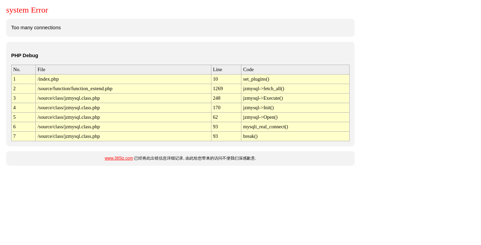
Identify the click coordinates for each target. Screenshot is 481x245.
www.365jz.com (119, 158)
